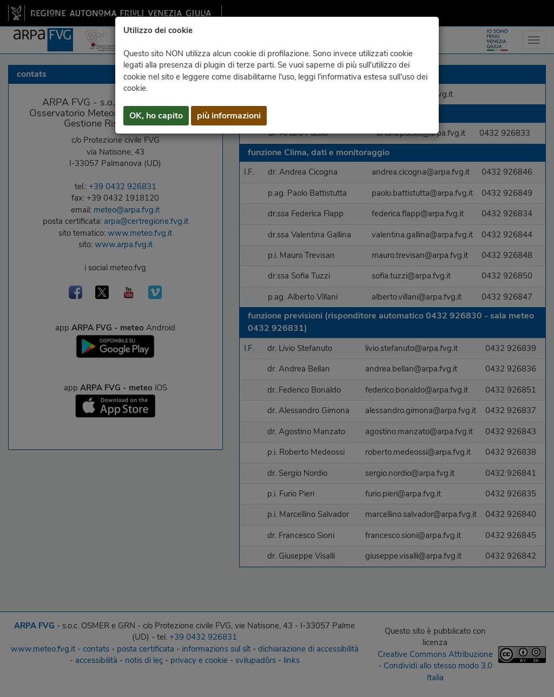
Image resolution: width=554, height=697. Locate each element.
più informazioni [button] (229, 116)
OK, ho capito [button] (156, 116)
